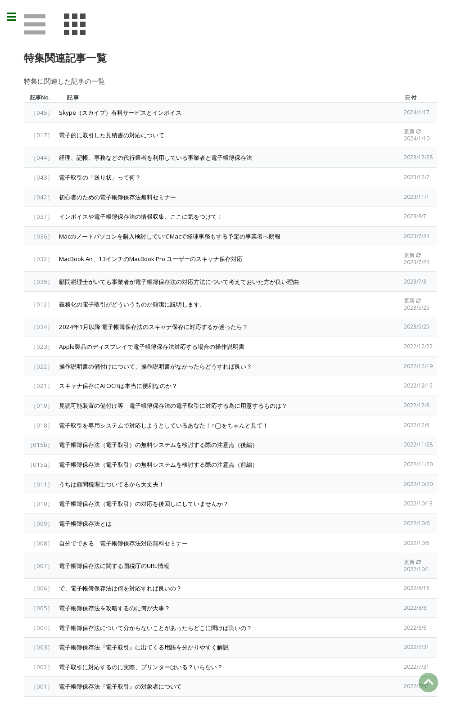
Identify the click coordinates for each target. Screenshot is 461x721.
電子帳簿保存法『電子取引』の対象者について (120, 686)
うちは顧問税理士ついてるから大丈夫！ (111, 484)
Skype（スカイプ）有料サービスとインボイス (120, 112)
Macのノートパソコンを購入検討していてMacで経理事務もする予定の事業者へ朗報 (169, 236)
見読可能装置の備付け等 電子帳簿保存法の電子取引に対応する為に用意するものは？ (173, 405)
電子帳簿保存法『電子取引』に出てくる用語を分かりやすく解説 (144, 647)
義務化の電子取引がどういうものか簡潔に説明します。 (132, 304)
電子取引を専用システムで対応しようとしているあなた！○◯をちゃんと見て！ (163, 425)
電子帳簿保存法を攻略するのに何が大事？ (114, 608)
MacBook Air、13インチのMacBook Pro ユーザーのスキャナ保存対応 (151, 259)
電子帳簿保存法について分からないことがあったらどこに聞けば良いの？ (155, 628)
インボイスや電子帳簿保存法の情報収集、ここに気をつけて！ (141, 216)
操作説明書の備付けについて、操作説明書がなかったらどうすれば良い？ (155, 366)
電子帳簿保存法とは (85, 523)
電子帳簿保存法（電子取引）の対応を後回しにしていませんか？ (144, 504)
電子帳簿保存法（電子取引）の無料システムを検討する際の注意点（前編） (158, 464)
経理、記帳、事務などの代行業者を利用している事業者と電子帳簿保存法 (155, 157)
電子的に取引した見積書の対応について (111, 135)
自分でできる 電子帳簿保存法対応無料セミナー (123, 543)
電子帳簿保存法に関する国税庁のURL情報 (114, 566)
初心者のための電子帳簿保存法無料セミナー (117, 197)
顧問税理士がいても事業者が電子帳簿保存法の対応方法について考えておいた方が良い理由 (179, 282)
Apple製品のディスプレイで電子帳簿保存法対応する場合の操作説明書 (151, 346)
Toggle (16, 17)
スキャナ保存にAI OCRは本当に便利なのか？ (118, 386)
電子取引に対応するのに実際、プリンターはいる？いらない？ (141, 667)
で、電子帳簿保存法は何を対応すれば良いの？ (120, 588)
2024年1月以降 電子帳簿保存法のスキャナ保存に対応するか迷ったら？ (153, 327)
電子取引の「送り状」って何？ (100, 177)
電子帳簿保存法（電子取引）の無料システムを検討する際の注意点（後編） (158, 445)
